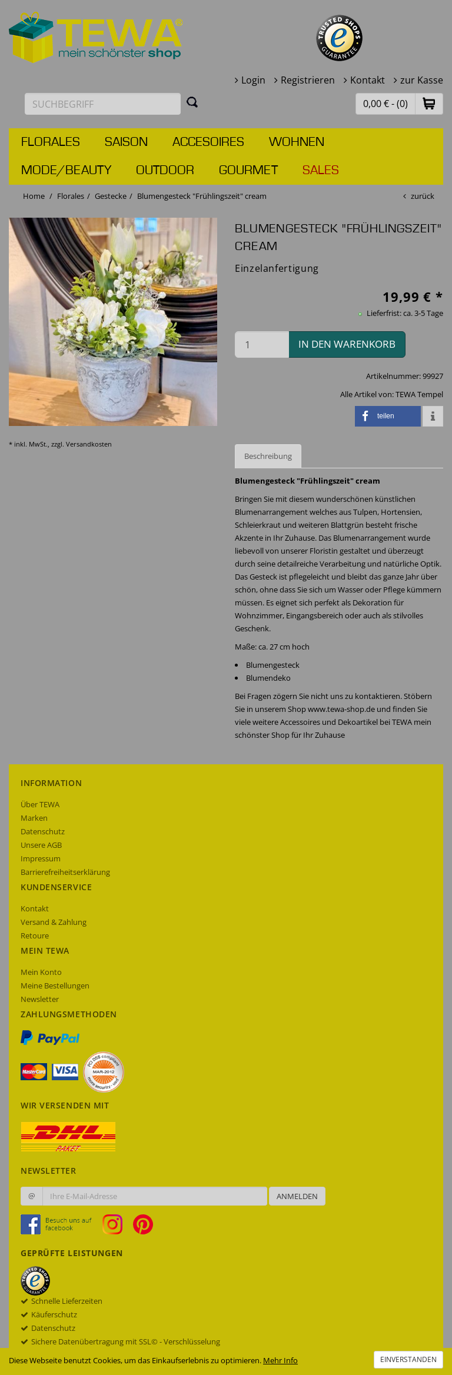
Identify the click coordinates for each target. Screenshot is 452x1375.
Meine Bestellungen (55, 985)
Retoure (35, 935)
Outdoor (165, 170)
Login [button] (253, 80)
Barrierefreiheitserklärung (65, 872)
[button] (429, 103)
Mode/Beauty (66, 170)
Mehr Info (280, 1360)
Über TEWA (40, 804)
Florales (50, 142)
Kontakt (367, 80)
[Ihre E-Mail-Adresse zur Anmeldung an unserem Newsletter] (154, 1196)
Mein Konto (41, 972)
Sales (321, 170)
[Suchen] (192, 102)
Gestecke (111, 196)
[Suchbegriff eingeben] (103, 104)
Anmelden (297, 1196)
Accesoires (208, 142)
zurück (422, 196)
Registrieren (308, 80)
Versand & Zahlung (54, 922)
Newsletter (40, 999)
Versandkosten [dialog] (89, 444)
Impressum (41, 858)
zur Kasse (421, 80)
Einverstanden (408, 1359)
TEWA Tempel (419, 394)
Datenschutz (43, 831)
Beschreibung (268, 456)
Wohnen (296, 142)
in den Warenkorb (347, 344)
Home (34, 196)
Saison (126, 142)
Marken (34, 818)
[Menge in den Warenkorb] (262, 344)
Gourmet (248, 170)
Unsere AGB (41, 845)
